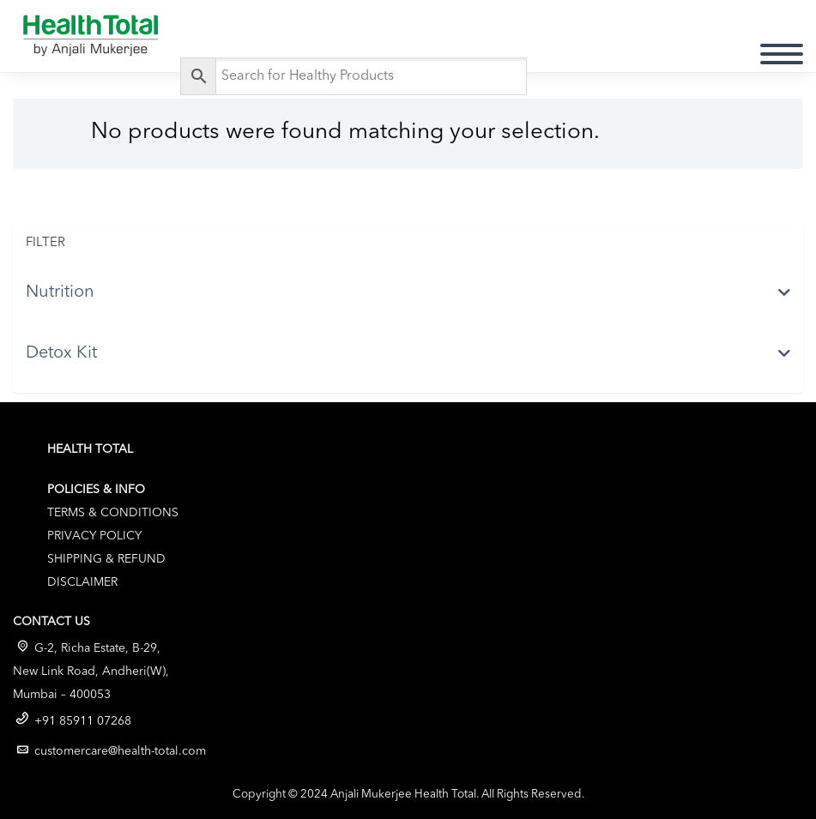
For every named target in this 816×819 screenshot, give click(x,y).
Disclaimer (82, 582)
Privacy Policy (94, 536)
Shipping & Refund (106, 559)
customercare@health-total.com (120, 751)
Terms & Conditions (112, 513)
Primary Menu (781, 54)
